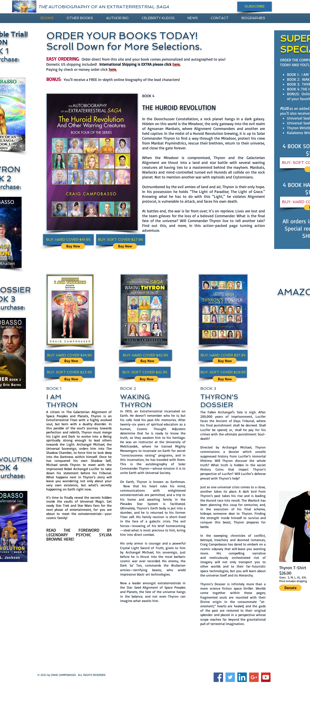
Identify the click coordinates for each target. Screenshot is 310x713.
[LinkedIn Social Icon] (242, 677)
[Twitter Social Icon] (230, 677)
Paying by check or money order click (81, 69)
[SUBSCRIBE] (254, 6)
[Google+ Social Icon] (254, 677)
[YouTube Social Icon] (266, 677)
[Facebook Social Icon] (218, 677)
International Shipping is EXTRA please (135, 64)
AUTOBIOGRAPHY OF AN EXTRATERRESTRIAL (103, 6)
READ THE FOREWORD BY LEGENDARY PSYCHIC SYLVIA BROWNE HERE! (79, 534)
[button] (68, 239)
